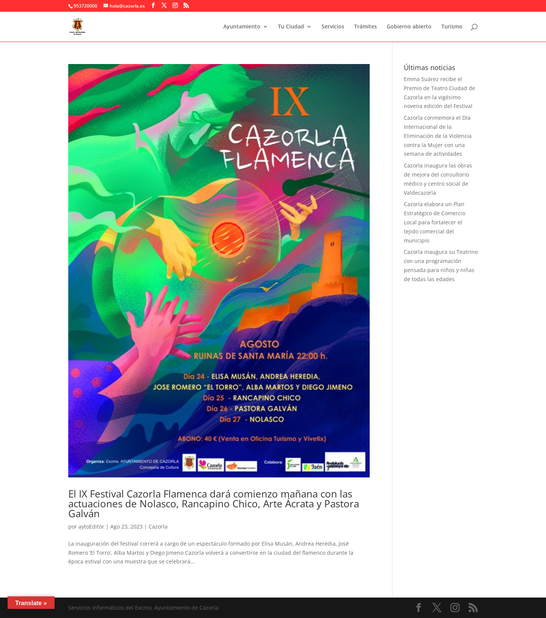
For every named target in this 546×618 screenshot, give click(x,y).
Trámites (365, 27)
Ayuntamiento (241, 27)
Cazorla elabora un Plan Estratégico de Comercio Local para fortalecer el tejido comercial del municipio (434, 222)
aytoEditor (91, 526)
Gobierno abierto (409, 27)
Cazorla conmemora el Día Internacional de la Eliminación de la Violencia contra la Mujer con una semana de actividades (438, 135)
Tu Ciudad (291, 27)
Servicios (333, 27)
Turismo (452, 27)
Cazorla (158, 526)
